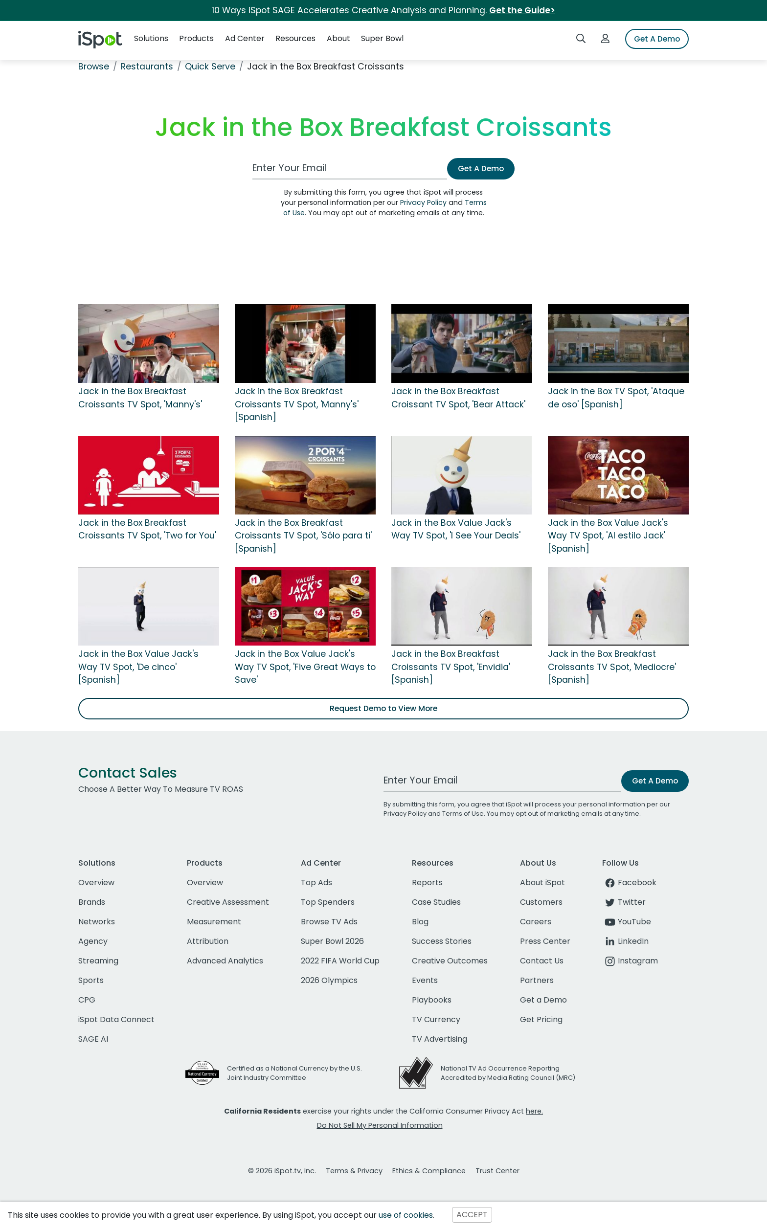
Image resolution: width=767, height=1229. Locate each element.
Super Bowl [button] (382, 38)
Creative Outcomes (450, 960)
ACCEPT (472, 1215)
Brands (91, 902)
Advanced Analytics (225, 960)
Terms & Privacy (354, 1171)
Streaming (98, 960)
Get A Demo (657, 39)
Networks (96, 921)
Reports (427, 882)
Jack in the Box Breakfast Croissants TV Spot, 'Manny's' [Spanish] (297, 404)
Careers (535, 921)
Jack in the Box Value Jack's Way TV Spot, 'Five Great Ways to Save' (305, 667)
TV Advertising (439, 1039)
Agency (93, 941)
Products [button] (196, 38)
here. (534, 1111)
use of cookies (406, 1215)
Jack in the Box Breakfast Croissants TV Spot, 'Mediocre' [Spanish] (612, 667)
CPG (86, 1000)
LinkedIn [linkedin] (625, 941)
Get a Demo (543, 1000)
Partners (537, 980)
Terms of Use (463, 813)
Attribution (207, 941)
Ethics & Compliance (429, 1171)
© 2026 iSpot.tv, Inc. (282, 1171)
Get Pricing (541, 1019)
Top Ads (316, 882)
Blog (420, 921)
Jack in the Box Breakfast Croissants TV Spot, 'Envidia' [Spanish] (450, 667)
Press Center (545, 941)
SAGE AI (93, 1039)
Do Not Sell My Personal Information (380, 1125)
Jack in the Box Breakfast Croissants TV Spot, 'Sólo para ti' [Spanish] (303, 536)
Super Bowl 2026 (332, 941)
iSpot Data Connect (116, 1019)
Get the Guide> (522, 10)
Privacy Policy (423, 202)
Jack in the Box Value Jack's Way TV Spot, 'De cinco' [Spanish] (138, 667)
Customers (541, 902)
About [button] (338, 38)
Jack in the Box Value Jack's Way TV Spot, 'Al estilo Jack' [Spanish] (608, 536)
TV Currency (436, 1019)
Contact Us (542, 960)
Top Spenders (328, 902)
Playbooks (431, 1000)
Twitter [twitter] (624, 902)
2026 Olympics (329, 980)
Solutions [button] (151, 38)
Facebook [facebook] (629, 882)
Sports (91, 980)
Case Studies (436, 902)
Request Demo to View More (383, 708)
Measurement (214, 921)
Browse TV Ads (329, 921)
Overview (96, 882)
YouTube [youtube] (626, 921)
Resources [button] (295, 38)
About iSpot (542, 882)
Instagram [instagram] (630, 960)
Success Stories (442, 941)
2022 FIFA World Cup (340, 960)
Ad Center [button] (245, 38)
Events (425, 980)
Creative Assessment (228, 902)
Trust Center (497, 1171)
